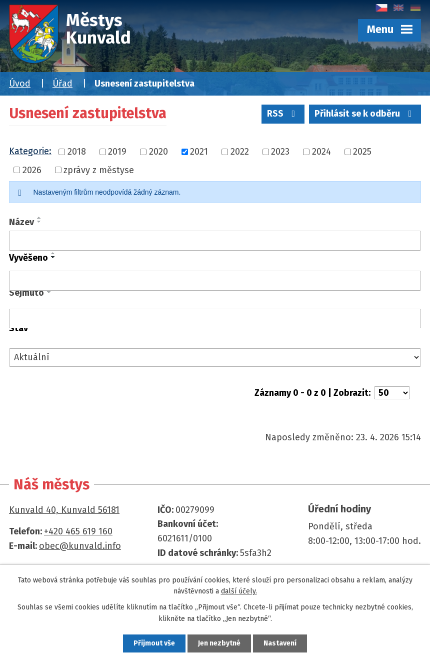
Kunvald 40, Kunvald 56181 (64, 509)
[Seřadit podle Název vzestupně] (39, 218)
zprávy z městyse (99, 169)
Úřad (62, 83)
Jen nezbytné (219, 643)
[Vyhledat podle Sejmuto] (215, 319)
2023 (280, 151)
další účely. (239, 591)
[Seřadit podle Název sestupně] (39, 222)
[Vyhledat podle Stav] (215, 357)
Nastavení (280, 643)
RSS (283, 113)
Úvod (19, 83)
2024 (321, 151)
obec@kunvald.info (80, 545)
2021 (199, 151)
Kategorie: (30, 151)
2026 (32, 169)
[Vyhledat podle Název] (215, 241)
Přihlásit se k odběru (365, 113)
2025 (362, 151)
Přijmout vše (154, 643)
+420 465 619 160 (78, 531)
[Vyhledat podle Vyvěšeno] (215, 281)
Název (21, 222)
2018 (77, 151)
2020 (158, 151)
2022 (239, 151)
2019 (117, 151)
